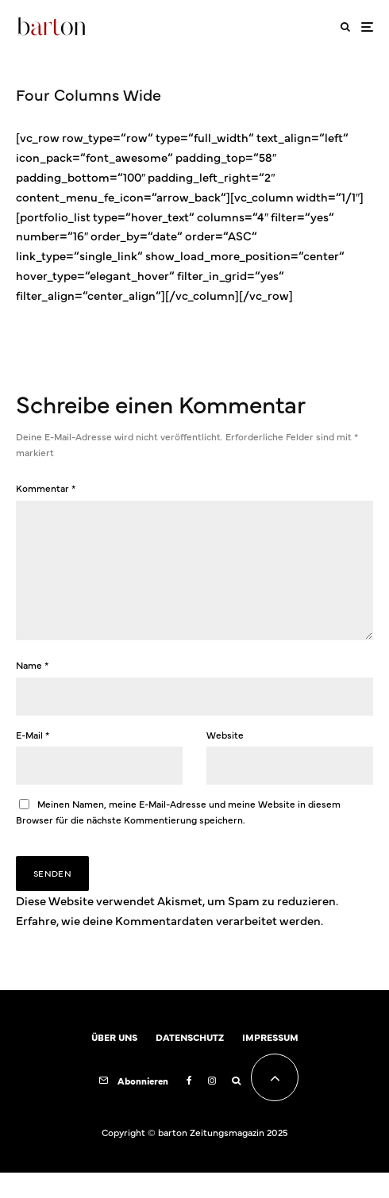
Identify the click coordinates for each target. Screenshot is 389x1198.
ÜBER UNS (114, 1062)
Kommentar (45, 488)
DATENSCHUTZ (190, 1062)
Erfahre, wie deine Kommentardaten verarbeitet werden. (169, 945)
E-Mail (32, 760)
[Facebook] (189, 1106)
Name (32, 690)
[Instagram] (212, 1106)
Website (225, 760)
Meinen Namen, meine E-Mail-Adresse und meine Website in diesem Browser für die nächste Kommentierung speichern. (178, 837)
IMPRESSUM (270, 1062)
